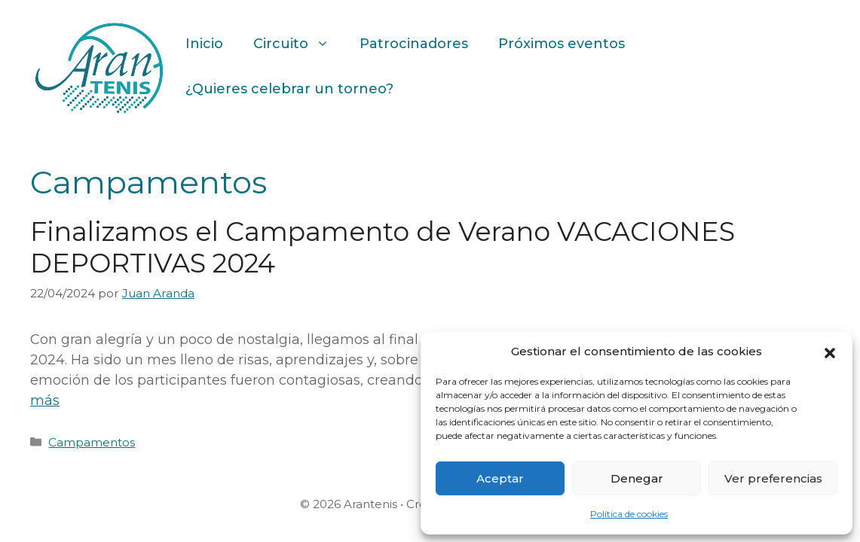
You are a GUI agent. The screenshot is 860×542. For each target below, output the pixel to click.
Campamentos (91, 442)
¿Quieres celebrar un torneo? (289, 89)
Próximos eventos (561, 43)
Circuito (298, 43)
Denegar (637, 478)
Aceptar (500, 478)
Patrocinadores (414, 43)
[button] (829, 351)
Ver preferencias (773, 478)
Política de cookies (629, 513)
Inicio (204, 43)
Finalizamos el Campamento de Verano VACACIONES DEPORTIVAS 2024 (382, 247)
